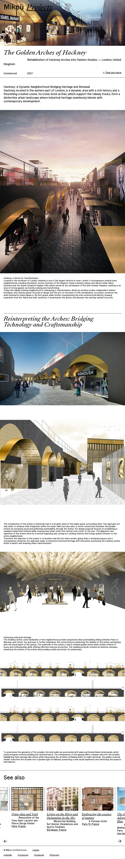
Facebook (39, 855)
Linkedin (8, 855)
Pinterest (54, 855)
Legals (35, 849)
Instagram (23, 855)
